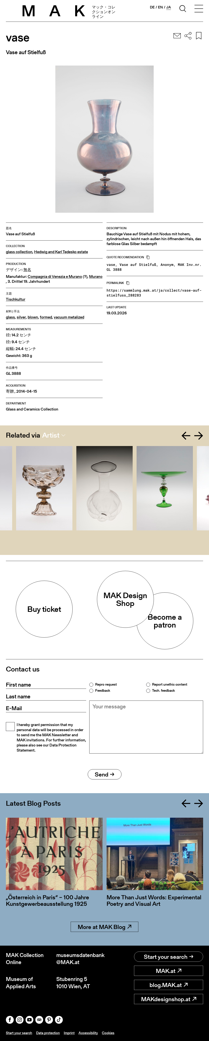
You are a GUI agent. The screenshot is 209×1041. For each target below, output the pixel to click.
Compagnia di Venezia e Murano (55, 276)
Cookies (108, 1032)
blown (33, 317)
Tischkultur (15, 299)
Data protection (48, 1032)
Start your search (168, 957)
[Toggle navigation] (198, 9)
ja (168, 7)
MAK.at (168, 971)
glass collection (19, 251)
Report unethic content (169, 684)
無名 (27, 269)
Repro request (106, 684)
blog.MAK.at (169, 985)
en (160, 7)
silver (21, 317)
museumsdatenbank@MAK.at (80, 959)
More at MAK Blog (104, 927)
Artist (50, 435)
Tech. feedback (163, 690)
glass (10, 317)
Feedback (102, 690)
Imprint (69, 1032)
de (152, 7)
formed (46, 317)
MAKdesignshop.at (168, 999)
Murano (95, 276)
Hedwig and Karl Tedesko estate (61, 251)
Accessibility (88, 1032)
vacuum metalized (69, 317)
